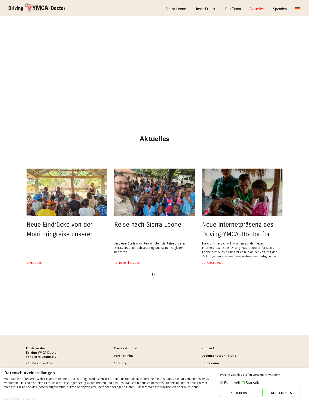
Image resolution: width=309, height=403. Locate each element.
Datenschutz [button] (11, 399)
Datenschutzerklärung (219, 356)
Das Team (233, 9)
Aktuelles (257, 9)
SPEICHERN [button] (239, 393)
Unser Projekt (206, 9)
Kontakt (208, 348)
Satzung (120, 363)
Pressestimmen (126, 348)
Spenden (280, 9)
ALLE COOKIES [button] (281, 393)
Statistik (252, 382)
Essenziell (232, 382)
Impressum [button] (29, 399)
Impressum (210, 363)
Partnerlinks (123, 356)
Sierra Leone (176, 9)
